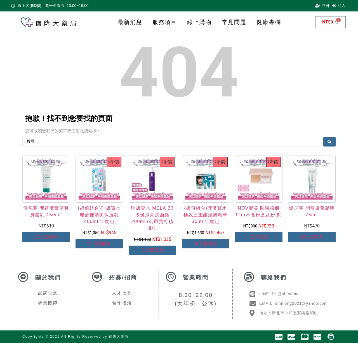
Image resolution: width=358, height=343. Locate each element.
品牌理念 (48, 293)
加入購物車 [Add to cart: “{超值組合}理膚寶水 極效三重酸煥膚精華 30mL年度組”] (205, 243)
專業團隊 (48, 303)
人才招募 (122, 293)
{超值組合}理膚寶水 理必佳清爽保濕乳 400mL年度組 (99, 215)
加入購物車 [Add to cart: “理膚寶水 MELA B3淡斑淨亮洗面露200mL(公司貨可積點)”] (152, 250)
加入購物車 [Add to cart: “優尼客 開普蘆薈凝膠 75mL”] (312, 236)
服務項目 (164, 22)
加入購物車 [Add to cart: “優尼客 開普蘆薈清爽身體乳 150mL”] (46, 236)
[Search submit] (329, 141)
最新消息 (130, 22)
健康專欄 (268, 22)
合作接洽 (122, 303)
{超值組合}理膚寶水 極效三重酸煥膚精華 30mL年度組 (205, 215)
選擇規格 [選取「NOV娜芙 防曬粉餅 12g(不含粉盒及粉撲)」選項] (259, 236)
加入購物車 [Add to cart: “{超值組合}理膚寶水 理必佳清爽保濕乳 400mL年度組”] (99, 243)
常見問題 (234, 22)
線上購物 (199, 22)
